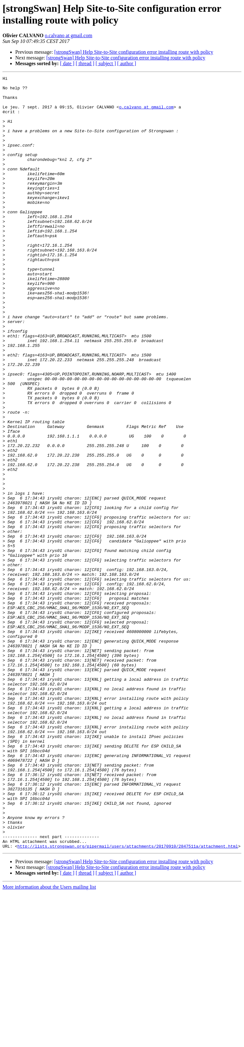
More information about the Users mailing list (49, 1041)
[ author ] (126, 63)
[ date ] (67, 63)
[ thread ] (85, 63)
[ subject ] (106, 63)
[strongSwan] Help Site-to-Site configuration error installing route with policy (133, 52)
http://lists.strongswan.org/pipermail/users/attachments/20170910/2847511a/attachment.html (127, 1000)
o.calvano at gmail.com (68, 35)
